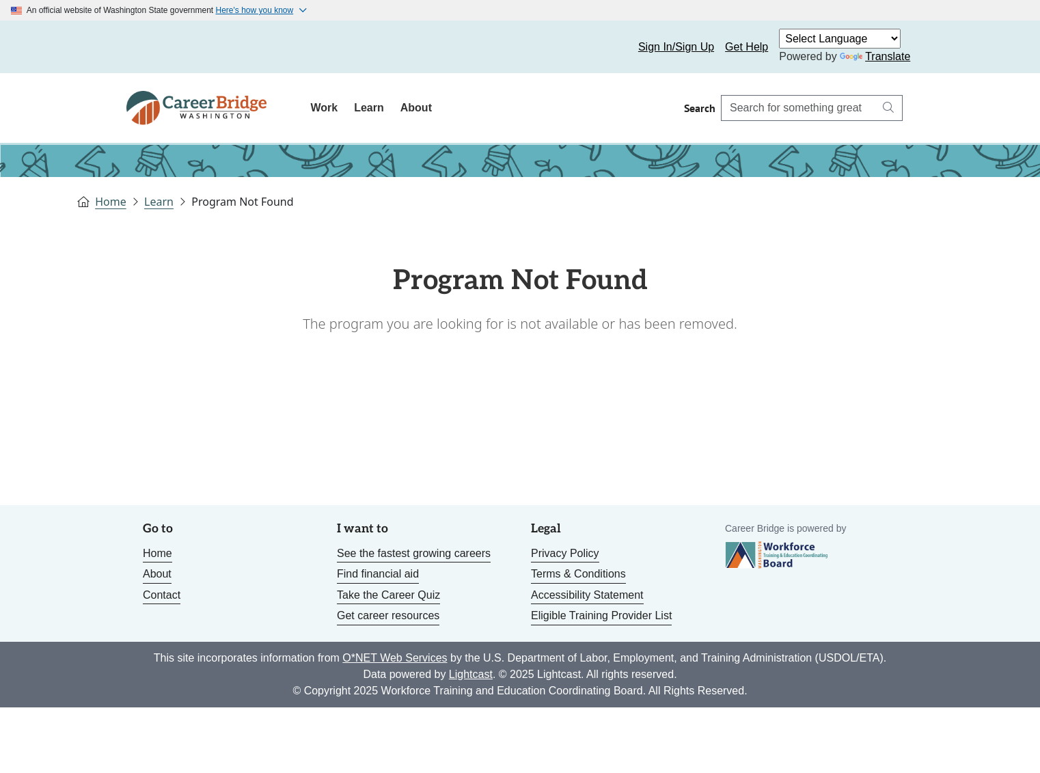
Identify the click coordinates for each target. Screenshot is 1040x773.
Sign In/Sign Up (676, 47)
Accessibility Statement (587, 595)
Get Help (746, 47)
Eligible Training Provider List (601, 615)
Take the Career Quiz (388, 595)
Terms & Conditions (578, 574)
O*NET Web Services (394, 658)
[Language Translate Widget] (840, 39)
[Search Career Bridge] (798, 108)
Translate (875, 56)
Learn (369, 107)
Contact (161, 595)
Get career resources (388, 615)
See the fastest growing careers (414, 553)
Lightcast (471, 674)
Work (324, 107)
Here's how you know (255, 10)
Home (110, 201)
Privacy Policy (565, 553)
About (416, 107)
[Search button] (888, 108)
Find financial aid (378, 574)
